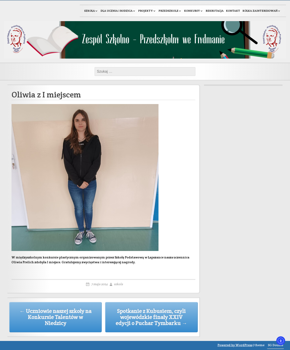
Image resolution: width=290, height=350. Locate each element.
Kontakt (233, 10)
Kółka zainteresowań (260, 10)
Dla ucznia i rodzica (116, 10)
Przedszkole (168, 10)
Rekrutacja (215, 10)
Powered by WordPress (235, 345)
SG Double (275, 345)
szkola (118, 284)
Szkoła (89, 10)
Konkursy (192, 10)
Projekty (145, 10)
